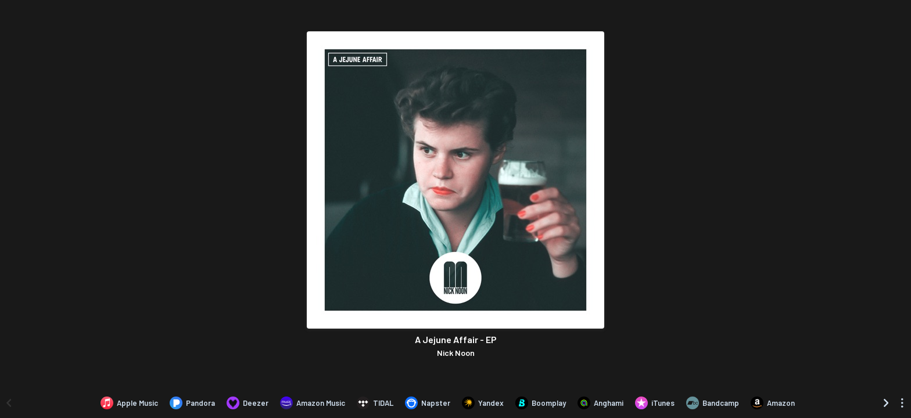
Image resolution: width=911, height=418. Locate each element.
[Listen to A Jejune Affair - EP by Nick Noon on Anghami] (600, 403)
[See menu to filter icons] (902, 403)
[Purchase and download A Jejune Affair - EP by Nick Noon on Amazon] (772, 403)
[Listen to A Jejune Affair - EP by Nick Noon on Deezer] (247, 403)
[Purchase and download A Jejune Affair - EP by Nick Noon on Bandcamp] (713, 403)
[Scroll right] (886, 403)
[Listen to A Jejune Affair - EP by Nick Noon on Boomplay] (541, 403)
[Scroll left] (8, 403)
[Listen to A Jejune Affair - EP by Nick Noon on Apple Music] (129, 403)
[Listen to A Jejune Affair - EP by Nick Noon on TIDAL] (375, 403)
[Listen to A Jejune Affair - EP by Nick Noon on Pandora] (192, 403)
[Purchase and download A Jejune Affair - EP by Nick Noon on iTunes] (654, 403)
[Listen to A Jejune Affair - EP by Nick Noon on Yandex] (482, 403)
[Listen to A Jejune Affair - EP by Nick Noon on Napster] (427, 403)
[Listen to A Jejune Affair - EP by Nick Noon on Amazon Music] (312, 403)
